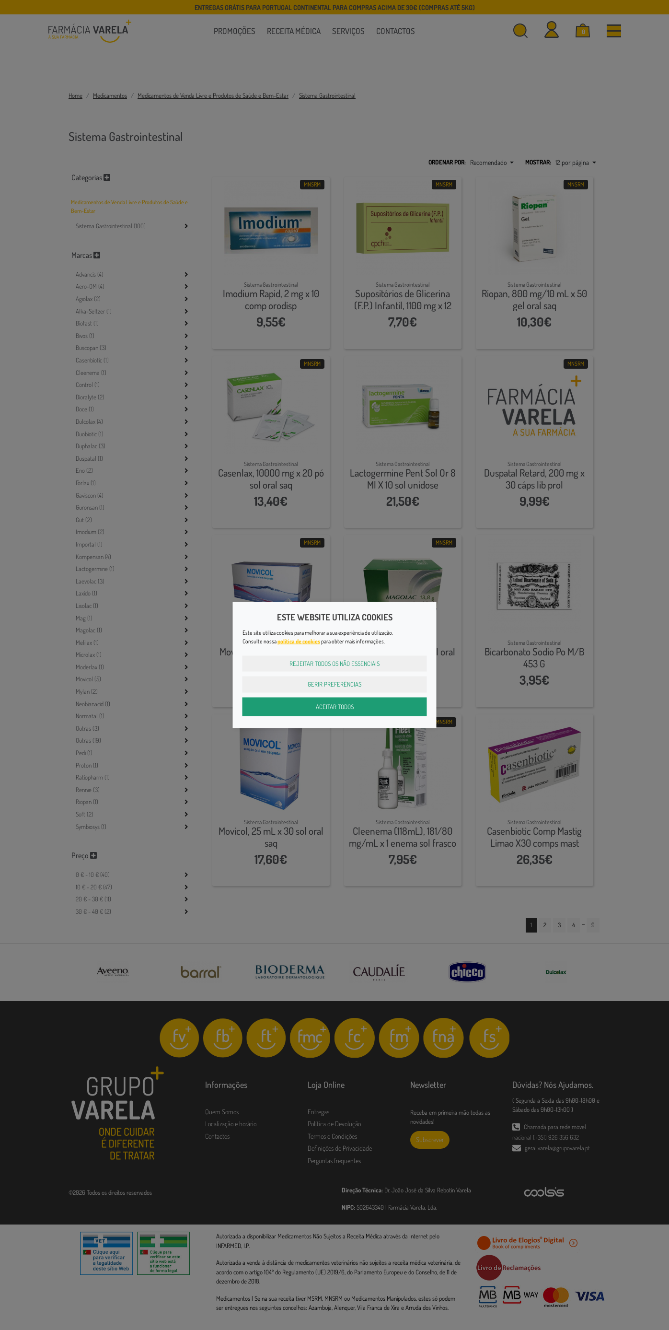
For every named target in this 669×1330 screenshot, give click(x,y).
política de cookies (298, 640)
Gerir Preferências (334, 684)
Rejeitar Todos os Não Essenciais (334, 663)
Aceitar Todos (335, 706)
